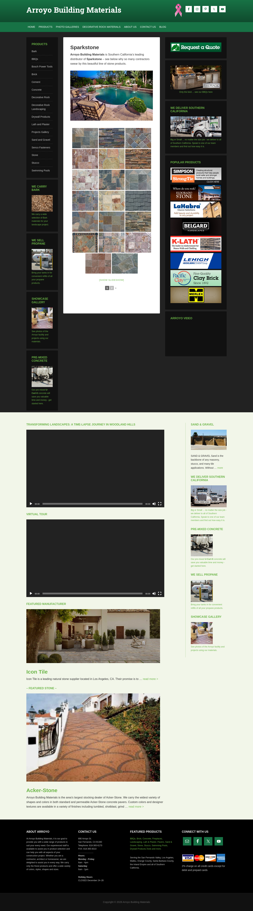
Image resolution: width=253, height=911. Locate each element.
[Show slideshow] (111, 280)
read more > (150, 678)
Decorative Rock (41, 97)
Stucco (35, 162)
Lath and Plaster (41, 124)
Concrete (37, 89)
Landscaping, (136, 842)
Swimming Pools (41, 170)
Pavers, (161, 842)
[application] (95, 468)
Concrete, (147, 838)
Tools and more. (153, 849)
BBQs (35, 59)
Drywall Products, (138, 849)
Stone (35, 155)
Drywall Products (41, 116)
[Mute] (154, 504)
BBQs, (133, 838)
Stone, (140, 845)
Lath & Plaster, (150, 842)
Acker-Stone (41, 790)
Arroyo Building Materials (73, 10)
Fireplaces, (157, 838)
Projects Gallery (40, 132)
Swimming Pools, (160, 845)
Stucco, (147, 845)
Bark (34, 51)
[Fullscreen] (159, 504)
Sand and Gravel (41, 139)
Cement (36, 82)
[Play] (31, 504)
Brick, (139, 838)
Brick (34, 74)
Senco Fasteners (41, 147)
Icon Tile (37, 672)
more (220, 467)
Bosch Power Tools (42, 66)
